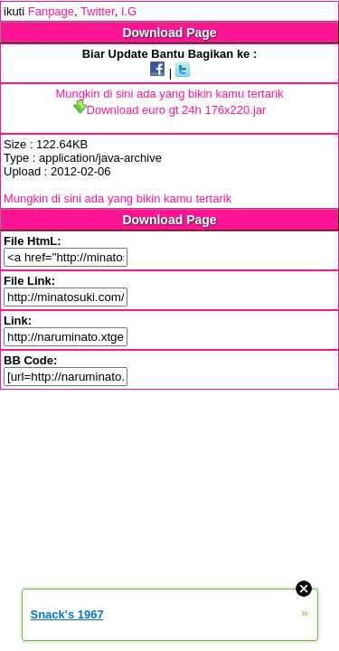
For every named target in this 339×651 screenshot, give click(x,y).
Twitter (97, 11)
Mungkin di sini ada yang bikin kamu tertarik (169, 93)
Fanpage (51, 11)
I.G (129, 11)
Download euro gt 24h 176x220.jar (170, 110)
